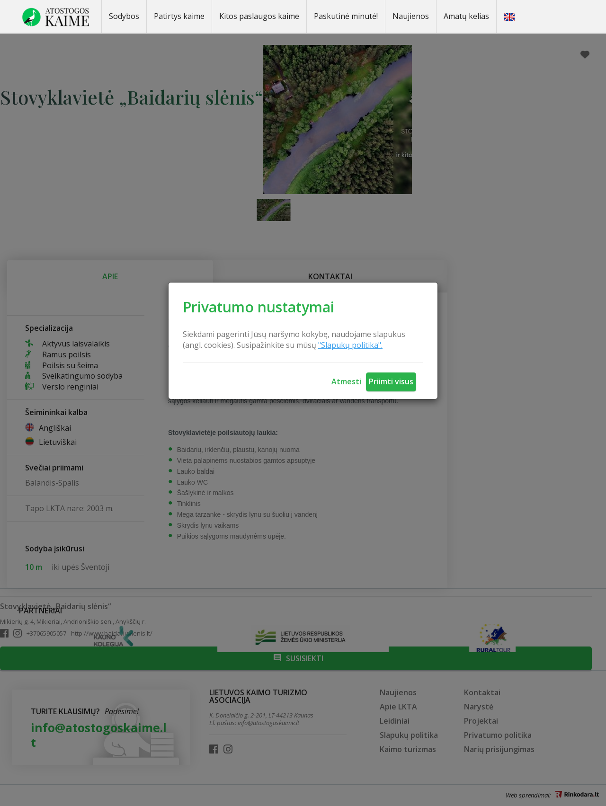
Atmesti (346, 381)
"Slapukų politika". (350, 345)
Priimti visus (391, 381)
